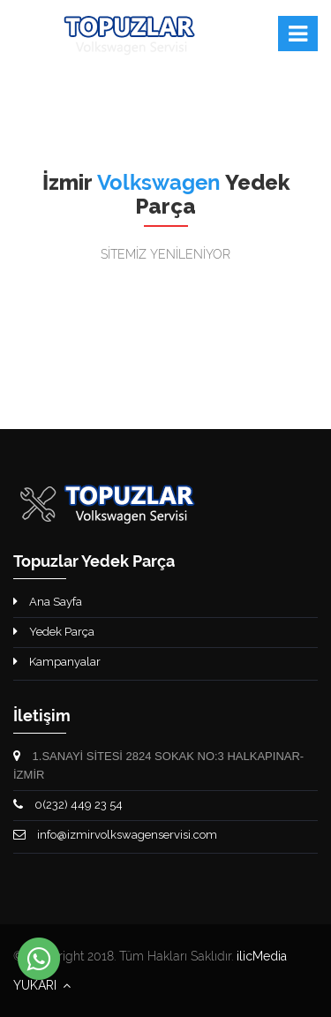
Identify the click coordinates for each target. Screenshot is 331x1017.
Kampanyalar (57, 661)
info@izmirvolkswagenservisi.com (115, 834)
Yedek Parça (53, 631)
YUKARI (42, 985)
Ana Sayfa (47, 601)
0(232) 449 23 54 (68, 804)
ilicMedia (262, 956)
